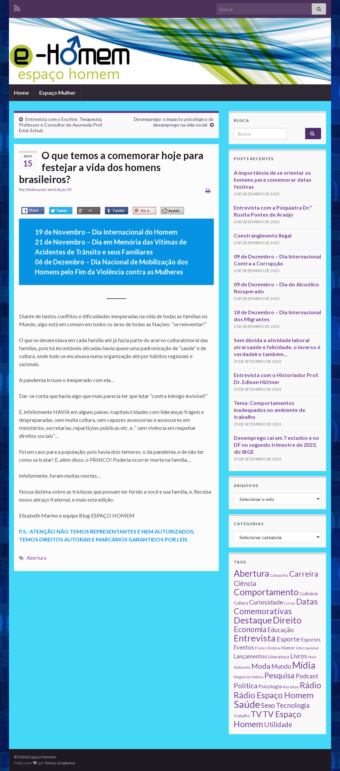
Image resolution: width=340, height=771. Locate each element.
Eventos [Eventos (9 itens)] (244, 647)
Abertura (36, 558)
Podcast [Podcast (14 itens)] (307, 676)
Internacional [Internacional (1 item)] (307, 648)
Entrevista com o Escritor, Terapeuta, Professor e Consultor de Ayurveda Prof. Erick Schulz (61, 124)
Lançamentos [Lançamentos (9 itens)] (250, 656)
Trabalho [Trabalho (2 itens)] (242, 715)
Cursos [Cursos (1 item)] (289, 603)
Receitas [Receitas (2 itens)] (291, 686)
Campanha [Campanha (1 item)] (279, 575)
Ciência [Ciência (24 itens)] (245, 583)
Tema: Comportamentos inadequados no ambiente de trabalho (269, 410)
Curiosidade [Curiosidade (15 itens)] (266, 602)
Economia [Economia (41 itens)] (250, 629)
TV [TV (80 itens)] (256, 714)
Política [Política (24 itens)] (245, 686)
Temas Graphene (59, 762)
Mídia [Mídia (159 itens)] (303, 665)
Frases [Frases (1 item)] (260, 648)
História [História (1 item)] (273, 648)
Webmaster (36, 189)
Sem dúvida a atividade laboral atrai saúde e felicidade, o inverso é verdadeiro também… (277, 347)
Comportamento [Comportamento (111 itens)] (266, 592)
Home (21, 92)
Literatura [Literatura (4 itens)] (278, 656)
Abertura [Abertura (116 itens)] (251, 573)
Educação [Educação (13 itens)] (280, 629)
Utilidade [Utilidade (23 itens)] (278, 724)
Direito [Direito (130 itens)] (287, 620)
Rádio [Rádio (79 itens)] (310, 685)
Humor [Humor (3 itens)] (288, 647)
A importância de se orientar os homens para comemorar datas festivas (272, 179)
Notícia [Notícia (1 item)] (257, 677)
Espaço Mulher (57, 92)
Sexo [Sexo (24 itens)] (268, 705)
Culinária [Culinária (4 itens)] (308, 593)
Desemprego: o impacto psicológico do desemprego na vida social (174, 122)
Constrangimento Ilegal (263, 235)
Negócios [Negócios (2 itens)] (242, 676)
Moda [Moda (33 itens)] (260, 665)
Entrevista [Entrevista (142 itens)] (255, 637)
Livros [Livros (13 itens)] (298, 656)
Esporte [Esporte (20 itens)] (288, 639)
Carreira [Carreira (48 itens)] (303, 573)
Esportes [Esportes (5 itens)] (311, 639)
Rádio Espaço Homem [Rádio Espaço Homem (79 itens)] (273, 695)
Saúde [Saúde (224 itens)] (247, 704)
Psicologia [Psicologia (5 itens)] (270, 686)
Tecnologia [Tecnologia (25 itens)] (292, 705)
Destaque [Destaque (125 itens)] (253, 620)
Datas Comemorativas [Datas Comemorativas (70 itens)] (276, 606)
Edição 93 (63, 189)
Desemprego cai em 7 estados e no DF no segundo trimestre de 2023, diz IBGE (276, 444)
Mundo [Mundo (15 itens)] (281, 666)
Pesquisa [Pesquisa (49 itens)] (279, 675)
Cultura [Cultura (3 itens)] (241, 603)
